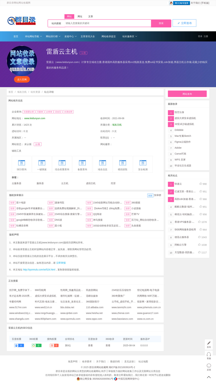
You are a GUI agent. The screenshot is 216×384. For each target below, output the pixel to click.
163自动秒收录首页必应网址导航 (110, 225)
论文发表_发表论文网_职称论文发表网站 (81, 301)
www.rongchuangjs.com (47, 313)
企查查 (49, 112)
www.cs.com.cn (145, 318)
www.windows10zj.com (21, 313)
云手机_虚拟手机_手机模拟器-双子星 (131, 301)
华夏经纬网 (15, 301)
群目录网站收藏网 (98, 367)
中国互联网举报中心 (126, 378)
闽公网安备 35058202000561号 (95, 378)
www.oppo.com (94, 318)
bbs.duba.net (67, 307)
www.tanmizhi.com (121, 307)
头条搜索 (136, 225)
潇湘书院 (59, 202)
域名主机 (22, 92)
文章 (90, 16)
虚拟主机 (91, 183)
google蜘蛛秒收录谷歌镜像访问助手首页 (37, 219)
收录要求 (87, 361)
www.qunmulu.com (70, 318)
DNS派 (58, 219)
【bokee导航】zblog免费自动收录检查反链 (115, 208)
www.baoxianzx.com (122, 318)
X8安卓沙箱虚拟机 (184, 124)
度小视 (58, 225)
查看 (90, 345)
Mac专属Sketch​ (183, 136)
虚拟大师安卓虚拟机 (45, 295)
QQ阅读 (97, 214)
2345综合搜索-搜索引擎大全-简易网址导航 (77, 214)
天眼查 (40, 112)
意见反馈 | (130, 361)
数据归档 (115, 361)
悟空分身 (179, 112)
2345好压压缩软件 (121, 290)
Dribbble (179, 130)
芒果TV (135, 214)
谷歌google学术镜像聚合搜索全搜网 (35, 208)
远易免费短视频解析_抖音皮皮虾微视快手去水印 (80, 208)
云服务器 (16, 183)
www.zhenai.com (120, 313)
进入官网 (22, 79)
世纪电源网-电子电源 (148, 290)
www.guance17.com (147, 313)
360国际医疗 (92, 301)
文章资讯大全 (88, 36)
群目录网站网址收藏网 (18, 3)
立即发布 (184, 23)
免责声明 (72, 361)
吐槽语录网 (22, 225)
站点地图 (143, 361)
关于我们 (195, 3)
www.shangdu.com (19, 318)
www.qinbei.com (68, 313)
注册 (206, 36)
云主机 (64, 183)
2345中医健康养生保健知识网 (32, 214)
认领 (83, 53)
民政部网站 (92, 290)
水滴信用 (68, 112)
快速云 (178, 183)
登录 (200, 36)
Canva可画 (180, 153)
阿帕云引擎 (180, 244)
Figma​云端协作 (183, 141)
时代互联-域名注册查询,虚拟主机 (52, 301)
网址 (80, 16)
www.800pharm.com (45, 318)
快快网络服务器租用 (185, 229)
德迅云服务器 (182, 237)
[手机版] (205, 3)
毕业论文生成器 (183, 165)
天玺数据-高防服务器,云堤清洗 (191, 252)
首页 (16, 36)
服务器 (40, 183)
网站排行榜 (53, 36)
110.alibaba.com (94, 307)
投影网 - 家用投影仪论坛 (150, 301)
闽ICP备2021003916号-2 (122, 367)
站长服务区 (130, 36)
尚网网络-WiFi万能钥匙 (149, 295)
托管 (113, 183)
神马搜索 (98, 219)
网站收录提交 (109, 36)
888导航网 (40, 290)
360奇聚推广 (118, 295)
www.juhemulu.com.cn (149, 307)
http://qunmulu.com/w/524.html (39, 269)
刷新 (150, 195)
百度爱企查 (29, 112)
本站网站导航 (33, 36)
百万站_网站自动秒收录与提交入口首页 (152, 219)
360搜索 (135, 202)
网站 (69, 16)
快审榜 (157, 195)
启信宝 (58, 112)
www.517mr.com (18, 307)
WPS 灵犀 (180, 159)
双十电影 (21, 202)
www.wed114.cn (43, 307)
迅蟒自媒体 (92, 295)
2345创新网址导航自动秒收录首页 (111, 202)
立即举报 (61, 262)
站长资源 (35, 92)
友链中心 (70, 36)
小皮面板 (136, 208)
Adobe (178, 147)
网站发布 (187, 94)
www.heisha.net (94, 313)
